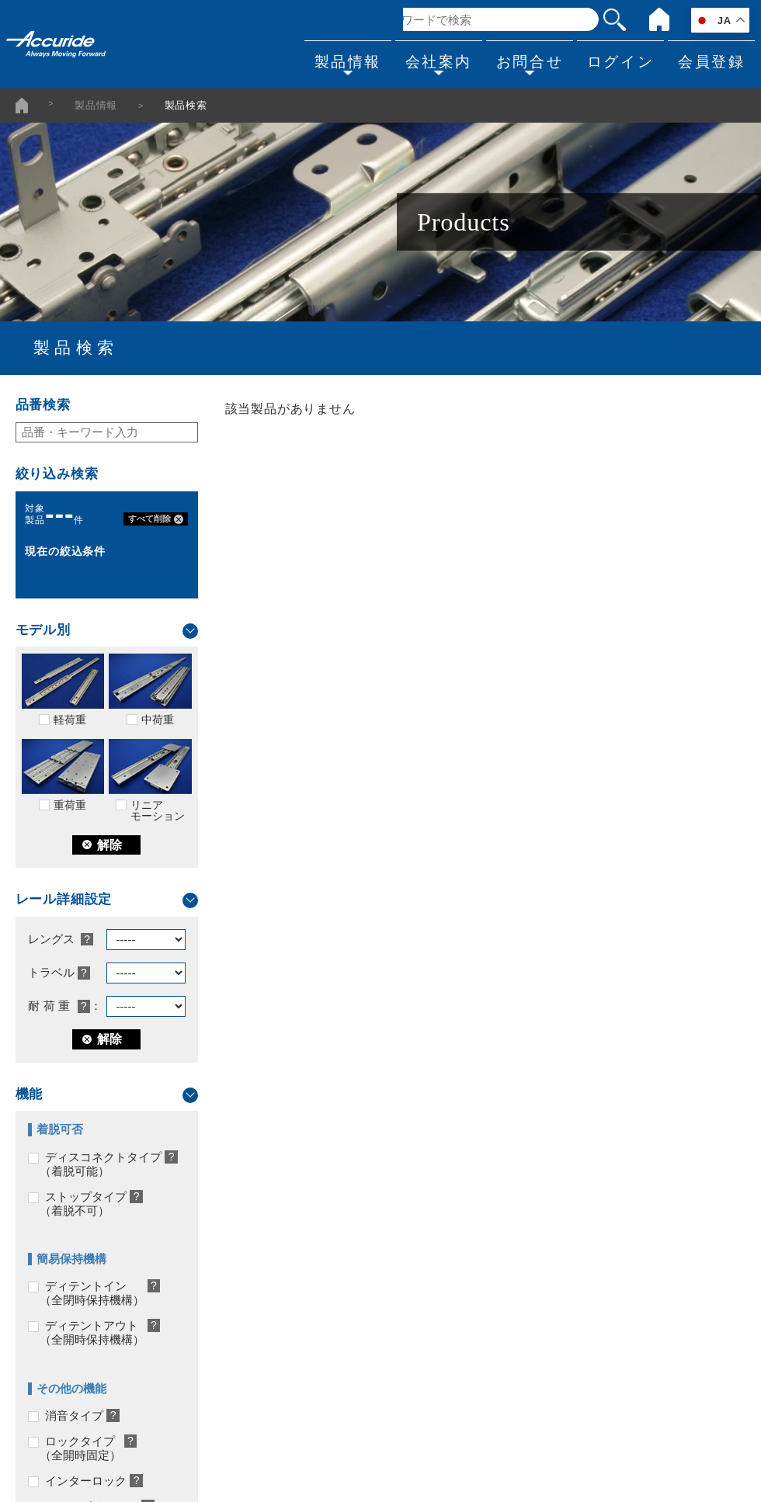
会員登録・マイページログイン (624, 1277)
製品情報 (325, 59)
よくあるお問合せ (589, 1189)
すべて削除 (156, 519)
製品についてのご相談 (601, 1247)
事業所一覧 (337, 1219)
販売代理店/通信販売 (362, 1247)
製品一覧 (42, 1306)
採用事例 (42, 1277)
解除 (102, 845)
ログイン (613, 59)
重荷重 (63, 774)
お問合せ (517, 59)
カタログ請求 (578, 1219)
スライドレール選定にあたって (100, 1247)
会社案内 (421, 59)
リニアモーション (150, 780)
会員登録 (709, 59)
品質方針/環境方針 (356, 1306)
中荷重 (150, 689)
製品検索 (42, 1189)
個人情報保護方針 (354, 1335)
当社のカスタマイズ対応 (83, 1219)
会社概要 (331, 1189)
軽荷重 (63, 689)
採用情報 (331, 1277)
